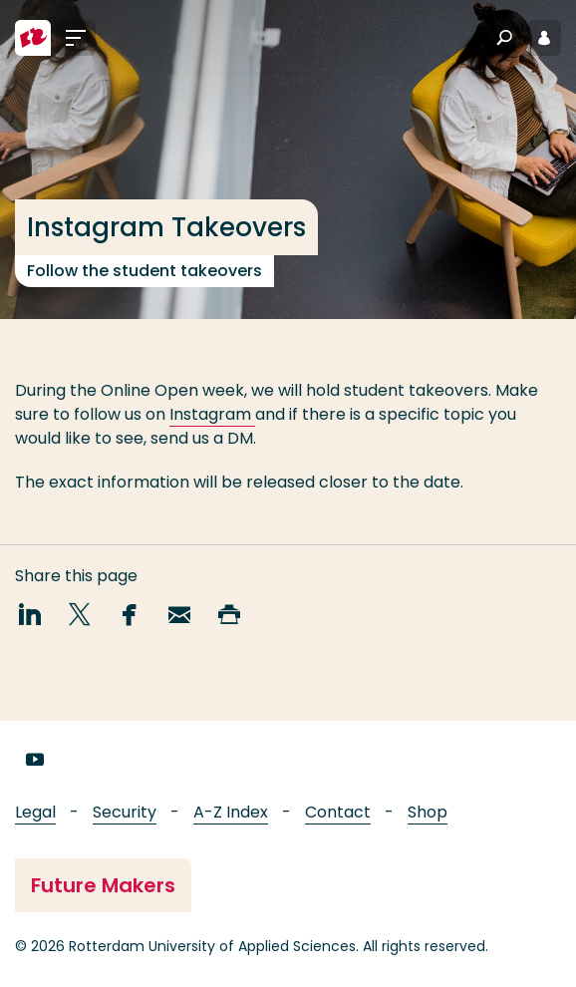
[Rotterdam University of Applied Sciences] (33, 38)
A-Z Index (230, 812)
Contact (338, 812)
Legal (35, 812)
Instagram (212, 414)
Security (124, 812)
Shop (427, 812)
